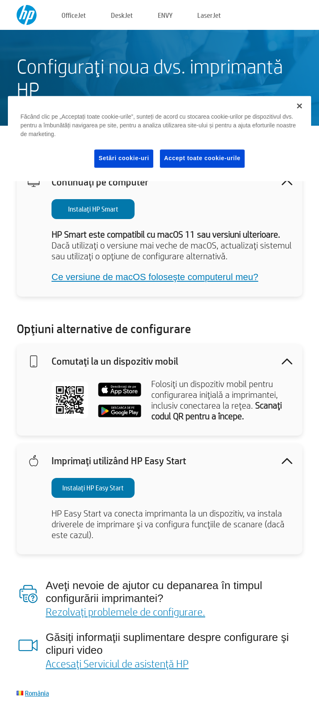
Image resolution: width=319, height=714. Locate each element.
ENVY (165, 15)
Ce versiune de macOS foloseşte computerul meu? (155, 277)
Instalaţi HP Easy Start (93, 487)
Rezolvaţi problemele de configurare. (125, 611)
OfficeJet (73, 15)
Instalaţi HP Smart (93, 209)
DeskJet (122, 15)
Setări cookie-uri (123, 158)
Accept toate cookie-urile (202, 158)
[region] (159, 138)
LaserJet (209, 15)
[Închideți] (299, 106)
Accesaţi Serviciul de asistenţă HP (117, 663)
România (37, 693)
